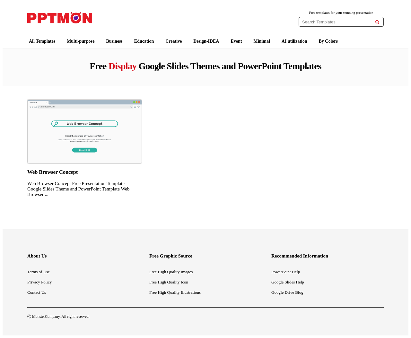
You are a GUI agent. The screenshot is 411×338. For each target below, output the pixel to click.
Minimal (261, 41)
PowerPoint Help (285, 271)
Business (114, 41)
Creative (173, 41)
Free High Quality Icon (168, 282)
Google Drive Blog (287, 292)
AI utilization (294, 41)
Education (144, 41)
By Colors (328, 41)
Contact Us (36, 292)
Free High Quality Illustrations (175, 292)
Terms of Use (38, 271)
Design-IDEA (206, 41)
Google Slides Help (287, 282)
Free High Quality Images (171, 271)
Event (236, 41)
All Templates (42, 41)
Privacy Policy (39, 282)
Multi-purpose (80, 41)
